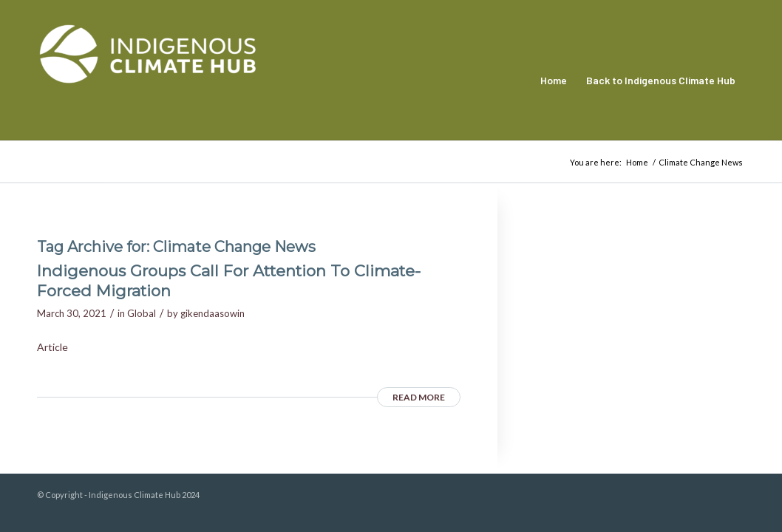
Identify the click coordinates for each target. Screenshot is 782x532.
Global (141, 313)
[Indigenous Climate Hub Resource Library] (148, 80)
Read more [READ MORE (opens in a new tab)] (418, 397)
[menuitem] (554, 80)
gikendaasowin (212, 313)
